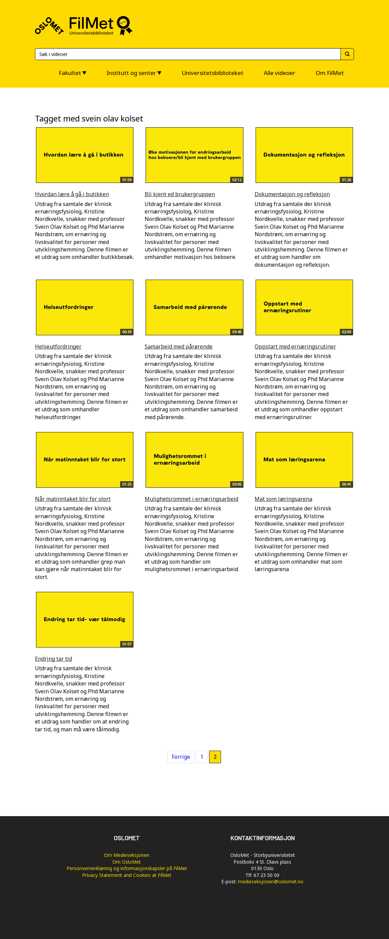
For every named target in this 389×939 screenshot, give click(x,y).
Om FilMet (330, 73)
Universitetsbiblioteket (212, 73)
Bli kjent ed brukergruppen (180, 194)
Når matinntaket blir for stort (73, 499)
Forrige (181, 756)
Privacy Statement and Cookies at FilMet (126, 875)
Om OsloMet (126, 862)
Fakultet (70, 73)
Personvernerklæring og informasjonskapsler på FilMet (127, 868)
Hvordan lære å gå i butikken (72, 194)
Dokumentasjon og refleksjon (292, 194)
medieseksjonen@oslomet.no (270, 881)
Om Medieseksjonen (126, 855)
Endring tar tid (53, 658)
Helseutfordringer (58, 346)
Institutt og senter (131, 73)
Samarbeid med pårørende (178, 346)
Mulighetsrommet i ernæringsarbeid (191, 499)
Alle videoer (279, 73)
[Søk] (187, 54)
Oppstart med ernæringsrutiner (295, 346)
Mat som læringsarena (283, 499)
